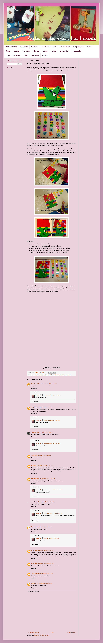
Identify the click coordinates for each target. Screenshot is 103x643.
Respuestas (36, 392)
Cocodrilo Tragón (42, 374)
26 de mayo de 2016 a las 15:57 (49, 383)
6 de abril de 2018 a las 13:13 (45, 563)
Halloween (34, 47)
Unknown (34, 478)
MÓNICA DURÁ (35, 383)
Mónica (33, 465)
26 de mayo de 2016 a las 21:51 (52, 420)
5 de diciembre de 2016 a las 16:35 (53, 490)
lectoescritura (64, 51)
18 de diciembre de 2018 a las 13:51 (44, 573)
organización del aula (13, 55)
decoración (26, 51)
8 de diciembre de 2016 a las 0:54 (46, 502)
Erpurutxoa (34, 550)
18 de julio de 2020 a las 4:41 (44, 583)
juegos (53, 51)
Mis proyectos (78, 47)
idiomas (36, 51)
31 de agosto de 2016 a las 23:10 (44, 465)
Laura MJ (38, 395)
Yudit (32, 573)
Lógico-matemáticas (49, 47)
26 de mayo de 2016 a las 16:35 (52, 395)
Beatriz (33, 527)
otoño (26, 55)
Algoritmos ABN (11, 47)
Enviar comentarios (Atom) (41, 635)
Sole (32, 455)
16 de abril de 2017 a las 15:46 (44, 527)
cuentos (16, 51)
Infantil (49, 374)
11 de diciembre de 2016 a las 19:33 (53, 513)
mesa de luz (77, 51)
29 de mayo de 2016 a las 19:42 (52, 443)
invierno (45, 51)
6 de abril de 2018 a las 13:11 (45, 550)
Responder (34, 388)
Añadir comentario (33, 591)
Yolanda (33, 432)
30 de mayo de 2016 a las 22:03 (42, 455)
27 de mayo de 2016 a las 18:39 (45, 432)
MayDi (33, 407)
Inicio (52, 632)
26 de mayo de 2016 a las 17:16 (44, 407)
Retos (8, 51)
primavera (35, 55)
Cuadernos (24, 47)
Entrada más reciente (33, 632)
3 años (35, 374)
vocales (44, 55)
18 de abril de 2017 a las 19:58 (51, 538)
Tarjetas (65, 374)
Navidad (89, 47)
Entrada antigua (71, 632)
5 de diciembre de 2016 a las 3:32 (46, 478)
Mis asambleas (64, 47)
